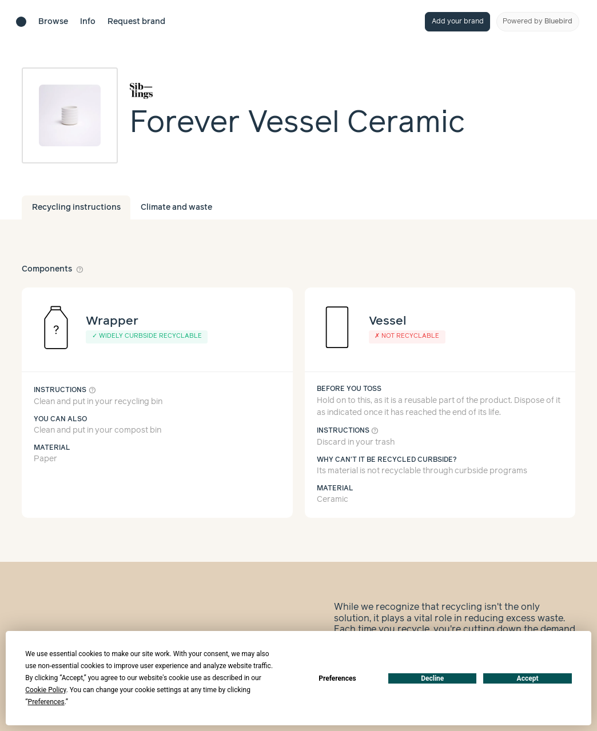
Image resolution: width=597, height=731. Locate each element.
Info (87, 22)
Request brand (136, 22)
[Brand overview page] (297, 91)
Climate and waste (176, 207)
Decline (432, 678)
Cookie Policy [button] (45, 690)
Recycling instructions (76, 207)
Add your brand (458, 21)
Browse (53, 22)
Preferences (337, 678)
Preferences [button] (46, 702)
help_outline (80, 269)
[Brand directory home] (21, 22)
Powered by (537, 21)
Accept (528, 678)
